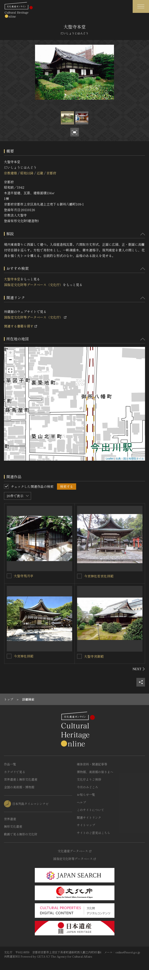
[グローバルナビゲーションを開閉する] (141, 6)
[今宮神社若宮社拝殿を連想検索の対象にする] (79, 576)
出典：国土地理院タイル (130, 458)
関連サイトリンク (89, 817)
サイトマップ (86, 825)
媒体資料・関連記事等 (92, 764)
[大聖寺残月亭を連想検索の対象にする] (9, 575)
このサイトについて (90, 810)
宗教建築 (10, 173)
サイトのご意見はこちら (93, 832)
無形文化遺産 (13, 826)
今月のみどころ (87, 787)
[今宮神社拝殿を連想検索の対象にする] (9, 656)
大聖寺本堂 (12, 279)
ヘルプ (81, 802)
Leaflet (110, 458)
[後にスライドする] (139, 669)
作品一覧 (10, 764)
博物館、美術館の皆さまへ (95, 772)
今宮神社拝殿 (23, 656)
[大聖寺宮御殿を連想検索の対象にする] (79, 656)
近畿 (40, 173)
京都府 (51, 173)
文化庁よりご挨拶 (89, 779)
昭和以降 (26, 173)
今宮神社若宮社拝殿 (99, 576)
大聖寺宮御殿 (94, 656)
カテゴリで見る (14, 772)
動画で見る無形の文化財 (20, 834)
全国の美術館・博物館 (19, 787)
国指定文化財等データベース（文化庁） (33, 284)
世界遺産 (10, 819)
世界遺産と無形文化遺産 (20, 779)
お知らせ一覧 (86, 794)
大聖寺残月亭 (23, 575)
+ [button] (10, 353)
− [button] (10, 360)
